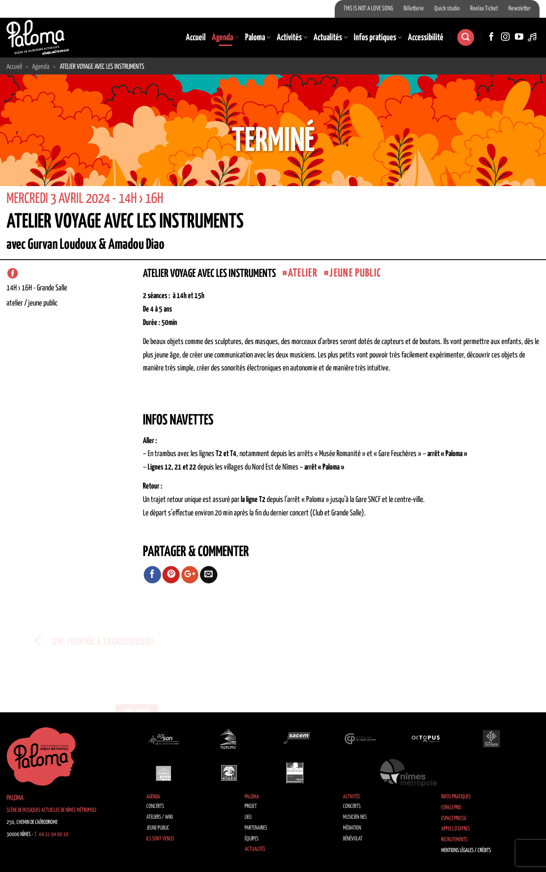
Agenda (225, 37)
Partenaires (256, 828)
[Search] (465, 37)
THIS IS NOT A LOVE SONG (368, 9)
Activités (292, 37)
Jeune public (157, 828)
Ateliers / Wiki (159, 817)
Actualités (330, 37)
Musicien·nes (355, 817)
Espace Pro (451, 808)
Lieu (248, 817)
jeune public (355, 273)
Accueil (196, 37)
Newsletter (519, 9)
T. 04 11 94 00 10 (51, 834)
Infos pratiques (378, 37)
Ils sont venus (160, 839)
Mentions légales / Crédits (466, 850)
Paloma (258, 37)
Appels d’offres (455, 829)
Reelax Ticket (484, 9)
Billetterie (414, 9)
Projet (251, 806)
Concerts (155, 806)
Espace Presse (453, 818)
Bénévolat (352, 839)
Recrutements (454, 840)
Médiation (352, 828)
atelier (302, 273)
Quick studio (447, 9)
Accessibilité (425, 37)
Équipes (251, 839)
